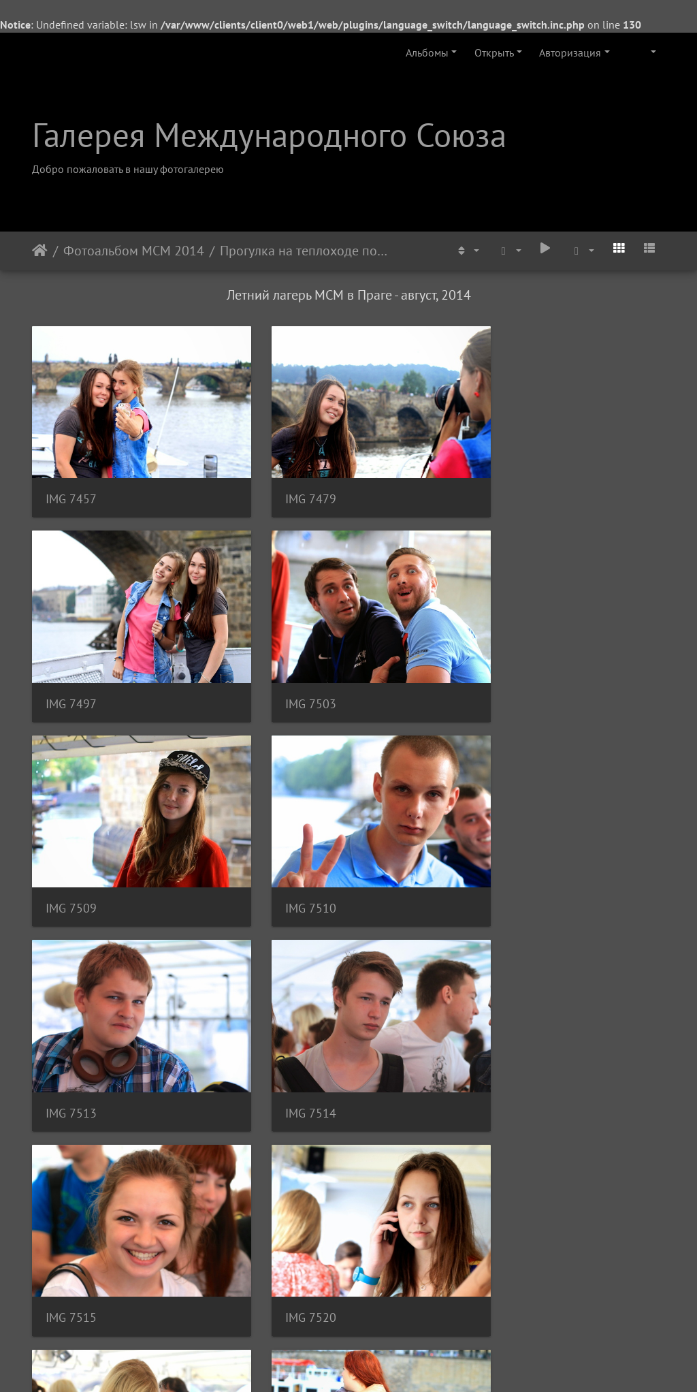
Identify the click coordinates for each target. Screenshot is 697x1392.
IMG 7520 (71, 1052)
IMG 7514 (288, 862)
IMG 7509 (288, 673)
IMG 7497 (506, 484)
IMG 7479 (288, 484)
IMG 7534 (71, 1242)
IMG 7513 (71, 862)
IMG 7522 (288, 1052)
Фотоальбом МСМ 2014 (133, 250)
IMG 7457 (71, 484)
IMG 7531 (506, 1052)
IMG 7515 (506, 862)
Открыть (494, 52)
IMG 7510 (506, 673)
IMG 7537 (288, 1242)
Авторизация (570, 52)
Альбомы (427, 52)
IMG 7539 (506, 1242)
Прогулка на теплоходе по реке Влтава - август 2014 (304, 250)
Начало (40, 250)
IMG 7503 (71, 673)
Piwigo (367, 1363)
